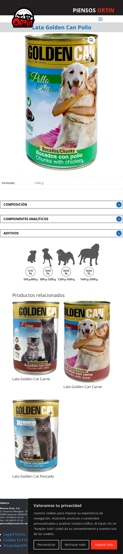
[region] (75, 526)
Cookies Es (12, 540)
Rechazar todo (75, 545)
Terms (20, 534)
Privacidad (12, 545)
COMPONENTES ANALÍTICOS (25, 219)
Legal (7, 534)
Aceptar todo (104, 545)
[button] (91, 40)
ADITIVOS (11, 233)
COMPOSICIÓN (15, 204)
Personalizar (46, 545)
